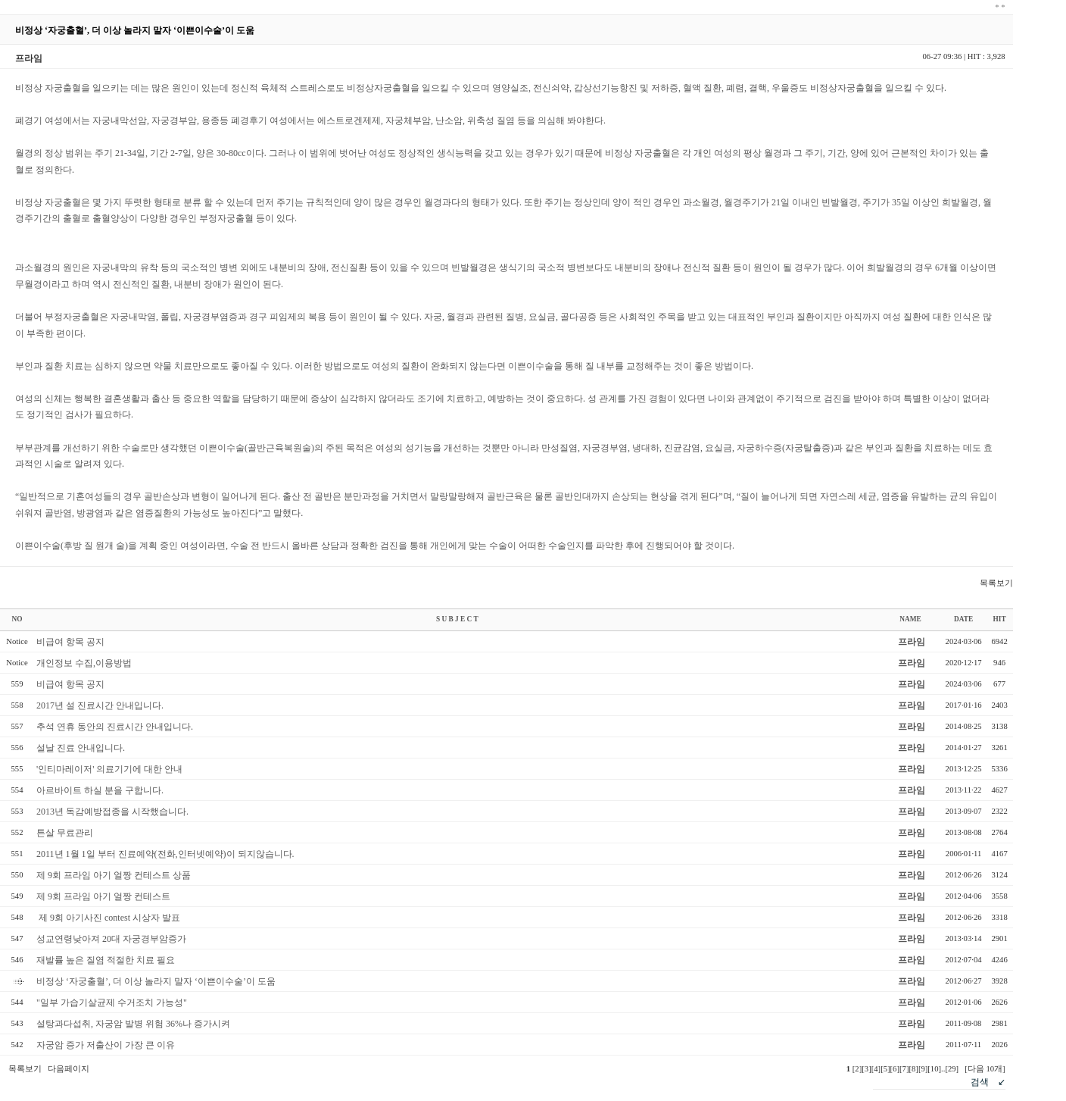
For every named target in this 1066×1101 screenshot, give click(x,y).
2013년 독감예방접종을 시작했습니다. (112, 811)
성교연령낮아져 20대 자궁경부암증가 (111, 939)
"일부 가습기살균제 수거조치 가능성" (111, 1002)
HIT (999, 619)
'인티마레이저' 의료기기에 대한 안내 (109, 769)
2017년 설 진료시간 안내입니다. (100, 705)
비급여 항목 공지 (70, 642)
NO (17, 619)
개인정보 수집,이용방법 (84, 663)
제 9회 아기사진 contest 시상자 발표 (108, 917)
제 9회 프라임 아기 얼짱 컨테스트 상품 (113, 875)
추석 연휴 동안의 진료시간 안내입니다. (114, 726)
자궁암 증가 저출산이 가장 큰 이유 (105, 1045)
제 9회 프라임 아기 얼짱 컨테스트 (103, 896)
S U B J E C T (457, 619)
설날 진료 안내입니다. (80, 748)
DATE (963, 619)
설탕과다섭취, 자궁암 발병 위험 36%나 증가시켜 (133, 1023)
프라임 (911, 642)
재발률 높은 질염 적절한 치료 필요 (105, 960)
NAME (910, 619)
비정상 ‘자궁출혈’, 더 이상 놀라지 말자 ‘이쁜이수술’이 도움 (156, 981)
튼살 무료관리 (64, 832)
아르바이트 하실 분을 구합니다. (100, 790)
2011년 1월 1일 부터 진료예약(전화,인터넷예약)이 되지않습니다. (165, 854)
